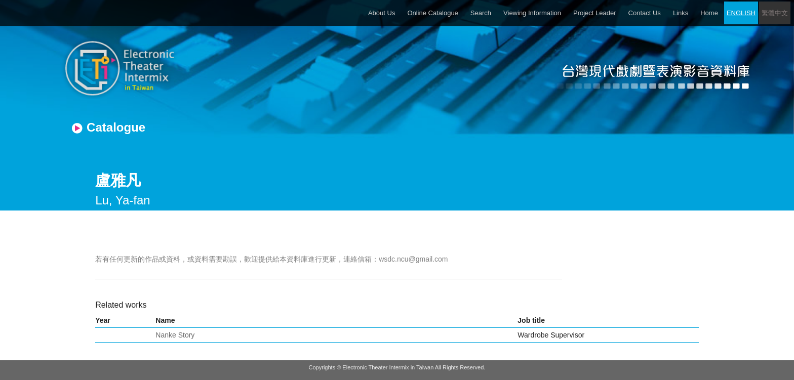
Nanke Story (174, 335)
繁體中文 (775, 13)
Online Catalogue (432, 13)
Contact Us (644, 13)
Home (709, 13)
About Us (381, 13)
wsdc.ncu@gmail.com (413, 259)
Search (480, 13)
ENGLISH (741, 13)
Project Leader (594, 13)
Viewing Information (532, 13)
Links (680, 13)
